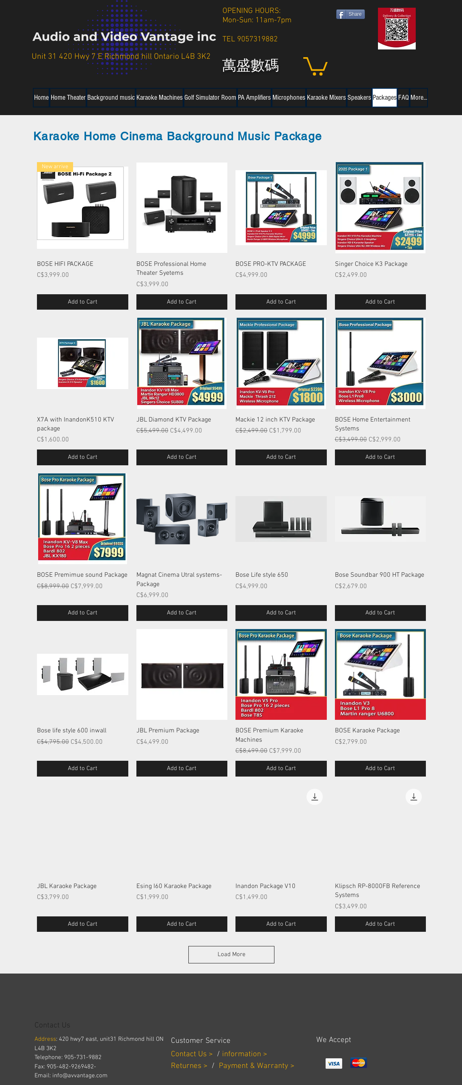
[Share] (350, 14)
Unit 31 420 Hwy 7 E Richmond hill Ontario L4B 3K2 (121, 57)
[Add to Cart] (82, 302)
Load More (232, 954)
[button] (315, 65)
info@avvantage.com (80, 1075)
